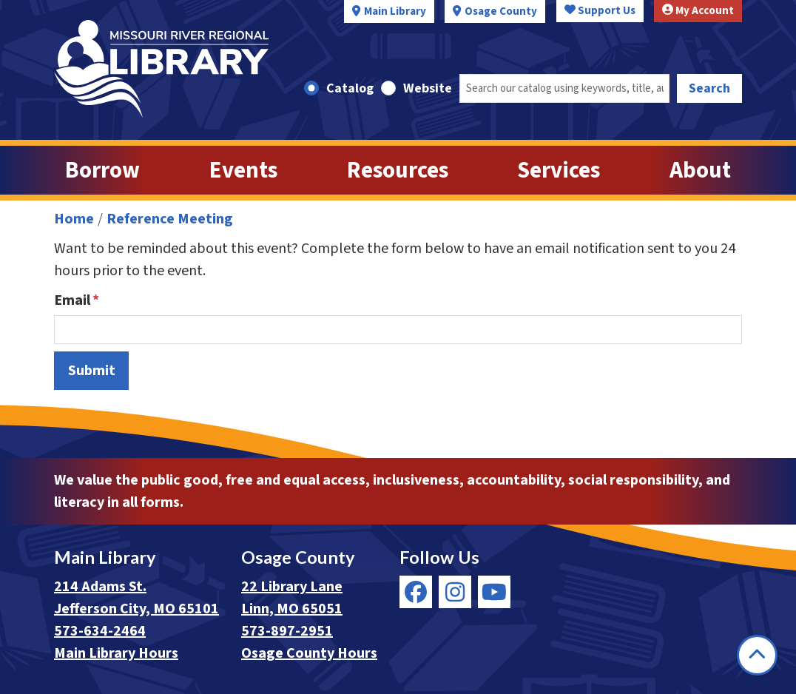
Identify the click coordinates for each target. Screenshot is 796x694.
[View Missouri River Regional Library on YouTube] (494, 592)
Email (72, 300)
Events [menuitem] (243, 170)
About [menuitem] (700, 170)
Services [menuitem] (558, 170)
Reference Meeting (170, 219)
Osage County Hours (309, 653)
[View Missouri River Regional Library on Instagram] (455, 592)
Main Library (395, 11)
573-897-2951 (287, 631)
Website (427, 88)
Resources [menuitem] (397, 170)
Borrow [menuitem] (102, 170)
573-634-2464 (100, 631)
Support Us (599, 10)
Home (74, 219)
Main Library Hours (116, 653)
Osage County (501, 11)
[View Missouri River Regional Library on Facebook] (415, 592)
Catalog (350, 88)
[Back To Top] (757, 655)
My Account (698, 10)
